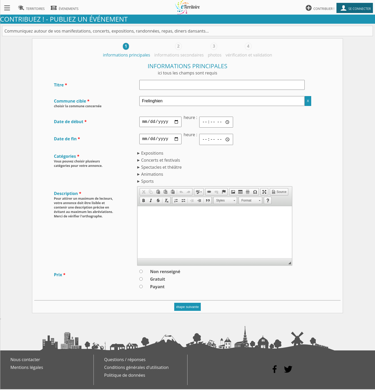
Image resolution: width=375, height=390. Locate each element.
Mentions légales (26, 368)
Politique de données (124, 376)
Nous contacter (25, 360)
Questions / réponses (125, 360)
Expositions (152, 154)
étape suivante (187, 308)
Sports (147, 182)
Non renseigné (165, 272)
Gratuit (157, 280)
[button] (143, 192)
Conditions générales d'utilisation (136, 368)
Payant (157, 287)
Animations (152, 175)
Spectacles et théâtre (161, 168)
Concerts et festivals (160, 161)
